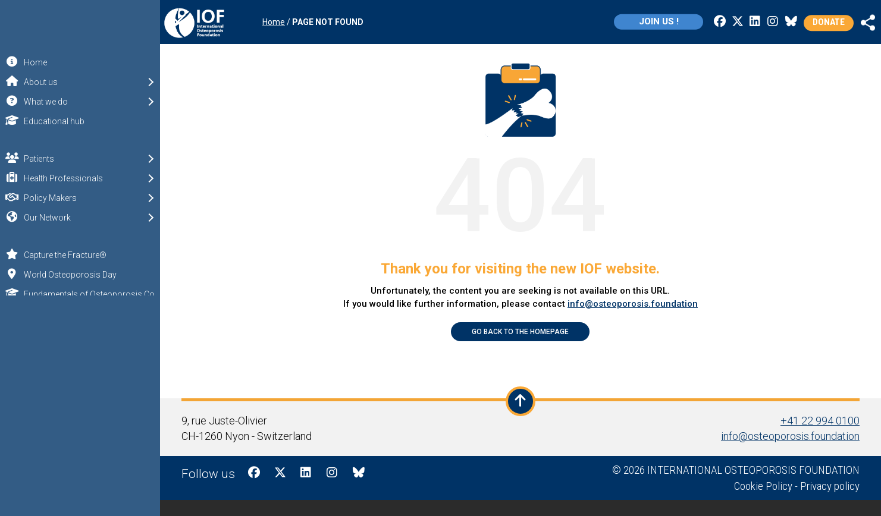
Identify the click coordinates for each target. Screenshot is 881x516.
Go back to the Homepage (522, 332)
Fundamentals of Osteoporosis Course (81, 293)
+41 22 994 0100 (821, 420)
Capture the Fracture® (53, 254)
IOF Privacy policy (123, 507)
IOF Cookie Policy (40, 507)
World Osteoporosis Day (58, 273)
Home (23, 61)
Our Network (64, 216)
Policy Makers (67, 197)
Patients (55, 157)
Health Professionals (80, 177)
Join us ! (626, 21)
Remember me (81, 389)
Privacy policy (831, 485)
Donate (796, 22)
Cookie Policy (765, 485)
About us (57, 81)
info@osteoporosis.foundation (634, 303)
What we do (62, 100)
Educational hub (42, 120)
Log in (80, 410)
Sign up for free (81, 437)
